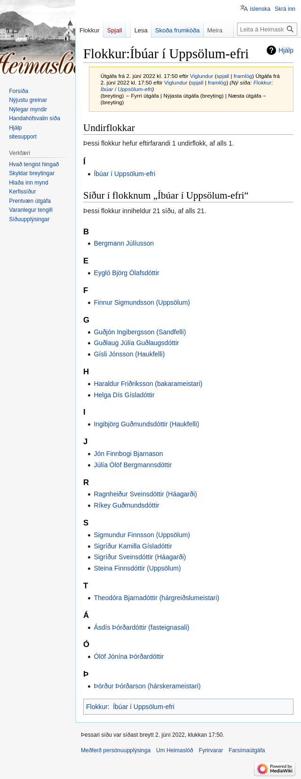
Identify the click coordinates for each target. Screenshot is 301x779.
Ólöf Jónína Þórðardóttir (129, 656)
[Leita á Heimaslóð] (267, 29)
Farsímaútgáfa (247, 750)
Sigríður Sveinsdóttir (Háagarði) (140, 557)
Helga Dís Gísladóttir (124, 395)
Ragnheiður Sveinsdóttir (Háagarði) (145, 494)
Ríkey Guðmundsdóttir (126, 505)
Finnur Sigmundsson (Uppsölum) (142, 302)
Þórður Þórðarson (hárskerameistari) (147, 686)
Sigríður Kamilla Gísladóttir (133, 546)
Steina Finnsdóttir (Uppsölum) (137, 568)
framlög (243, 76)
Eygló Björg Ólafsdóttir (126, 273)
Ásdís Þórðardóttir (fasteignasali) (141, 627)
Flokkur (97, 706)
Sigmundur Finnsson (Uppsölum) (142, 535)
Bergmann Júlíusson (124, 243)
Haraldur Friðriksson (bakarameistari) (148, 383)
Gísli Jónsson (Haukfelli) (129, 354)
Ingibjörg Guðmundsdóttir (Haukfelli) (146, 424)
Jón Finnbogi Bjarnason (128, 453)
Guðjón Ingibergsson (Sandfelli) (140, 332)
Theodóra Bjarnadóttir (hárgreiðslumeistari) (156, 598)
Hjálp (285, 50)
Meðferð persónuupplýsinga (115, 750)
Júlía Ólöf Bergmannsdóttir (133, 465)
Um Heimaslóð (174, 750)
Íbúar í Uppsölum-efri (124, 173)
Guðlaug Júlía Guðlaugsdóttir (136, 343)
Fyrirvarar (211, 750)
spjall (222, 76)
